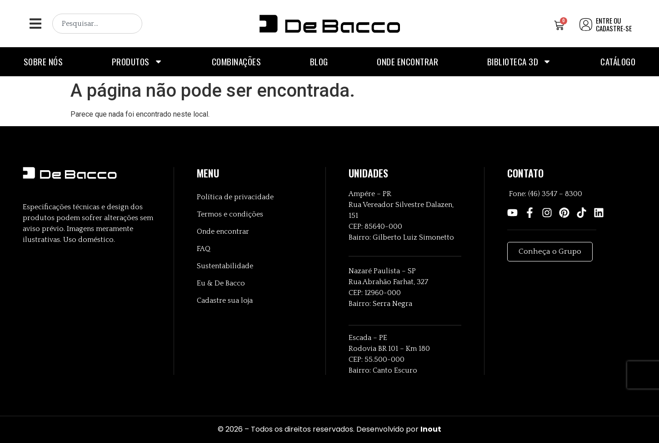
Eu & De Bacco (221, 283)
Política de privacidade (235, 197)
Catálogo (617, 61)
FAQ (203, 249)
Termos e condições (230, 214)
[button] (35, 24)
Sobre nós (43, 61)
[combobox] (97, 24)
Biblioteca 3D (519, 61)
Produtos (137, 61)
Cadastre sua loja (225, 300)
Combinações (236, 61)
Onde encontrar (407, 61)
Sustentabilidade (225, 266)
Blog (319, 61)
